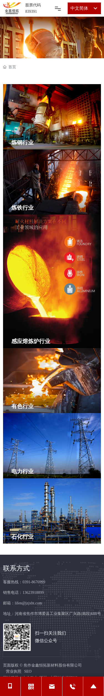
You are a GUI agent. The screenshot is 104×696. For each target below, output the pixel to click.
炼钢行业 (22, 142)
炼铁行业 (22, 208)
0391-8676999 (33, 582)
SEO (27, 671)
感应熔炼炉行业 (30, 341)
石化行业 (22, 537)
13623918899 (33, 593)
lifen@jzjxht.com (28, 603)
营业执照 (13, 671)
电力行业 (22, 471)
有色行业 (22, 406)
